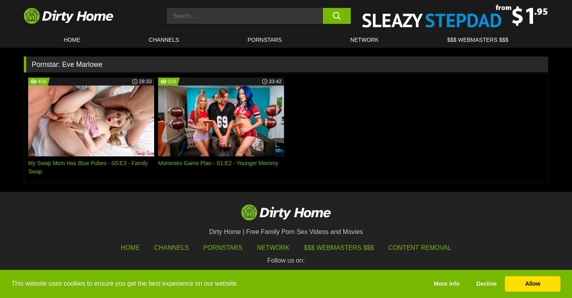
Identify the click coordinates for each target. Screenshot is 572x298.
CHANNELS (164, 40)
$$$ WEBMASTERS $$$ (477, 40)
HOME (72, 40)
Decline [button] (486, 283)
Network (364, 40)
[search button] (336, 16)
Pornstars (264, 40)
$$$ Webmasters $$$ (339, 247)
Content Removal (420, 247)
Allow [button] (532, 283)
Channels (171, 247)
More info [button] (447, 283)
